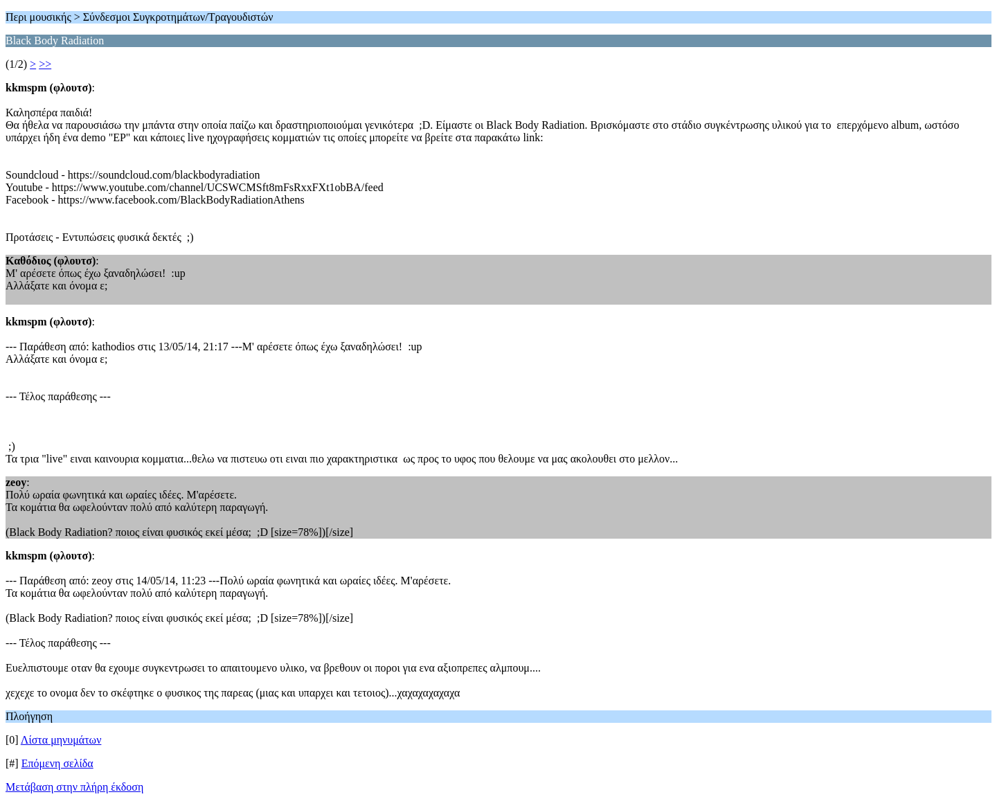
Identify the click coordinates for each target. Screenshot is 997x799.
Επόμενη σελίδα (57, 763)
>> (45, 64)
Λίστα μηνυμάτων (61, 740)
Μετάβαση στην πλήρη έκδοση (74, 787)
